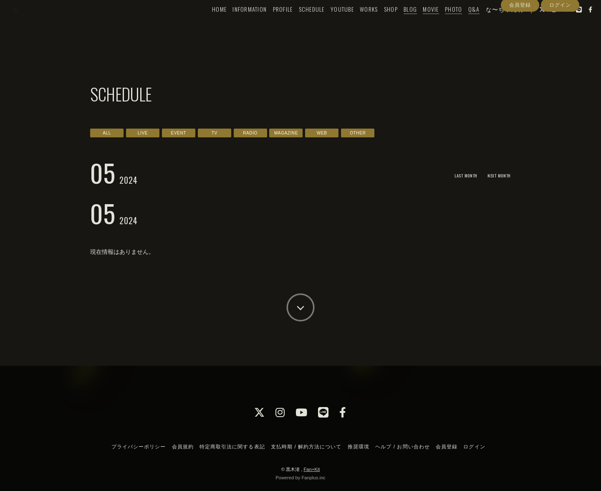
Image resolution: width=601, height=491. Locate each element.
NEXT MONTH (496, 175)
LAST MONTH (456, 175)
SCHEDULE (298, 23)
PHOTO (439, 23)
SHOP (377, 23)
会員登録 (520, 39)
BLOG (396, 23)
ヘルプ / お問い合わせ (402, 447)
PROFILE (269, 23)
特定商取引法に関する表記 (232, 447)
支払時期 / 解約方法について (306, 447)
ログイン (560, 39)
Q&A (460, 23)
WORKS (355, 23)
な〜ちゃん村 (491, 23)
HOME (205, 23)
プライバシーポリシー (138, 447)
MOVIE (417, 23)
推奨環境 (358, 447)
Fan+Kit (311, 469)
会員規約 (183, 447)
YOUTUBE (328, 23)
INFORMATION (236, 23)
